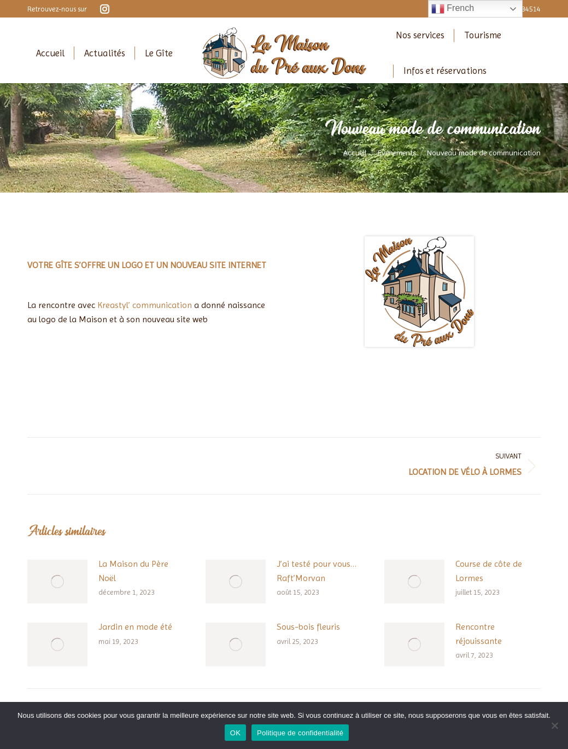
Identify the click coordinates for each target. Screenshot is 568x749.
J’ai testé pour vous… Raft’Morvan (316, 571)
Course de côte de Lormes (488, 571)
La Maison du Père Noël (133, 571)
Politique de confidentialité (300, 733)
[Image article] (57, 581)
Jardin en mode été (135, 627)
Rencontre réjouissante (478, 634)
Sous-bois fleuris (308, 627)
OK (235, 733)
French (452, 8)
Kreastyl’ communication (144, 305)
